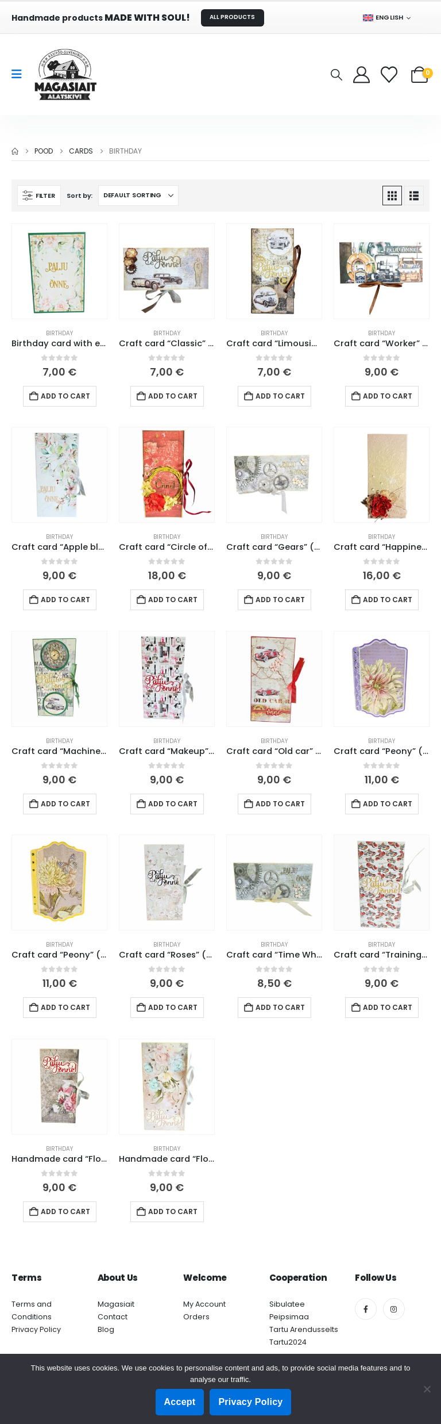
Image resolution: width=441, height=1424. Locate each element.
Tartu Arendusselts (303, 1329)
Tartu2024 (288, 1342)
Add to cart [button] (65, 396)
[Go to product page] (59, 271)
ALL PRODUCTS (232, 17)
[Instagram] (394, 1309)
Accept (180, 1402)
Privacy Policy (36, 1329)
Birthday (59, 333)
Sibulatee (287, 1304)
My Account (204, 1304)
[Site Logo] (65, 74)
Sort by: (79, 195)
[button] (336, 74)
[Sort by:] (138, 195)
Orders (196, 1317)
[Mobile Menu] (20, 74)
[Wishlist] (390, 74)
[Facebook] (366, 1309)
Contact (112, 1317)
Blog (106, 1329)
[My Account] (361, 74)
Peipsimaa (289, 1317)
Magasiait (116, 1304)
